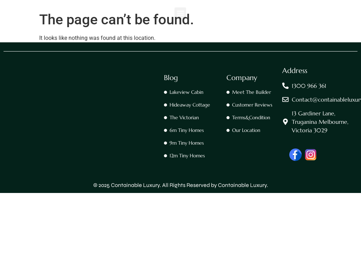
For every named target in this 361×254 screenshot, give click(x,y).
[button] (180, 13)
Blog (171, 77)
